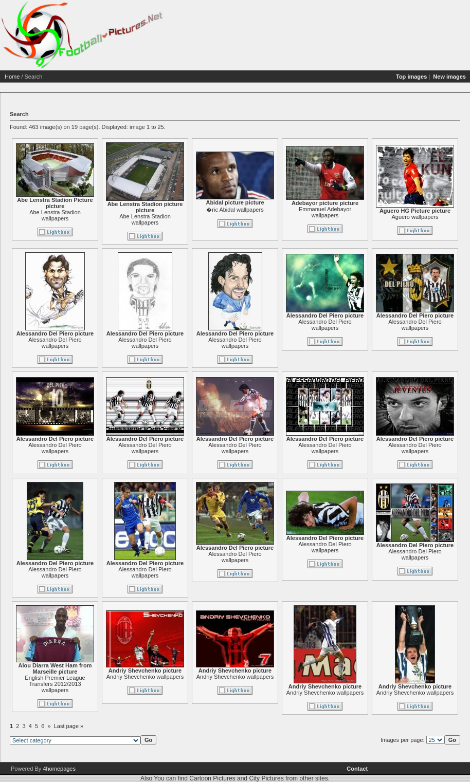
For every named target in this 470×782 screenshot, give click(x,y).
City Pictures (266, 778)
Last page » (69, 726)
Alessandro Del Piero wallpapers (54, 343)
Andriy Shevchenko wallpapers (145, 677)
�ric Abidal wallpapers (234, 210)
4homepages (59, 769)
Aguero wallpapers (414, 217)
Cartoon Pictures (212, 778)
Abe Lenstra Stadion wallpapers (55, 215)
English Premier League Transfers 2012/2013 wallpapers (55, 684)
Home (12, 76)
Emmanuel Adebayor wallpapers (325, 212)
